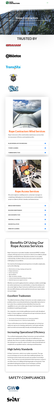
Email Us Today (27, 29)
